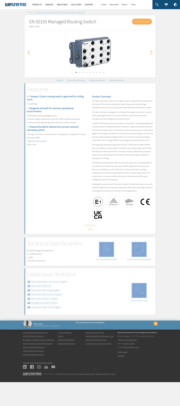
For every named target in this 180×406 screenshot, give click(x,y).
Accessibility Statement (102, 399)
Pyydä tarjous (142, 21)
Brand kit (121, 380)
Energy (60, 361)
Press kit (112, 399)
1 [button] (76, 72)
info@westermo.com (131, 372)
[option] (90, 52)
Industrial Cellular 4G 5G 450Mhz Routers (38, 368)
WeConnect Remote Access (96, 365)
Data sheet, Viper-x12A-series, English (53, 301)
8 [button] (100, 72)
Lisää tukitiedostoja (124, 82)
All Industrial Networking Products (35, 357)
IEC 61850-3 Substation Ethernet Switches (38, 365)
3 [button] (83, 72)
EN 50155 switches (67, 12)
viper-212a (80, 12)
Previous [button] (28, 52)
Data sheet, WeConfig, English (50, 309)
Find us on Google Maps (128, 365)
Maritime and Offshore (66, 365)
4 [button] (86, 72)
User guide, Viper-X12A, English (50, 326)
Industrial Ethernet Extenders (34, 372)
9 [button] (104, 72)
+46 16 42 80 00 (129, 368)
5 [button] (90, 72)
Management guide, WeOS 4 (49, 322)
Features (50, 82)
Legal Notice (73, 399)
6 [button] (93, 72)
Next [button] (151, 52)
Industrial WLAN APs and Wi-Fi (33, 379)
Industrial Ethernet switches (47, 12)
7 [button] (97, 72)
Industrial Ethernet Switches (33, 376)
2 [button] (80, 72)
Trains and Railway (65, 357)
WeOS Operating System (95, 357)
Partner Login (122, 377)
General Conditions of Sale (86, 399)
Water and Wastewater (66, 368)
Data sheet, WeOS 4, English (49, 318)
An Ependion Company (62, 399)
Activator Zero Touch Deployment (98, 368)
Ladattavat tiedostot (99, 82)
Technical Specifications (72, 82)
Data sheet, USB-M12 (45, 305)
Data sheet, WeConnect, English (50, 313)
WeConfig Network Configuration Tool (100, 361)
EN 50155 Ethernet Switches (33, 361)
